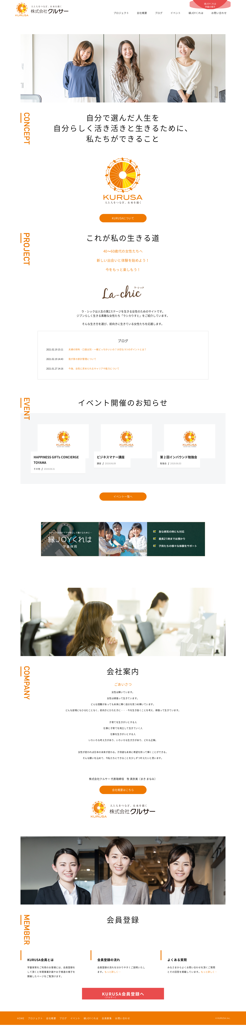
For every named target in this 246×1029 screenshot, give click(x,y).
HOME (20, 1022)
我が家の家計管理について (82, 359)
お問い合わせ (219, 13)
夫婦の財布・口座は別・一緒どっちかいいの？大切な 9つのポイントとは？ (108, 349)
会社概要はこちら (123, 791)
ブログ (159, 13)
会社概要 (142, 13)
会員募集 (107, 1022)
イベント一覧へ (123, 497)
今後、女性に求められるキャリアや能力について (94, 369)
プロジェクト (121, 13)
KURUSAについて (123, 218)
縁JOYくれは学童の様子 (210, 4)
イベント (175, 13)
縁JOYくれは (196, 13)
